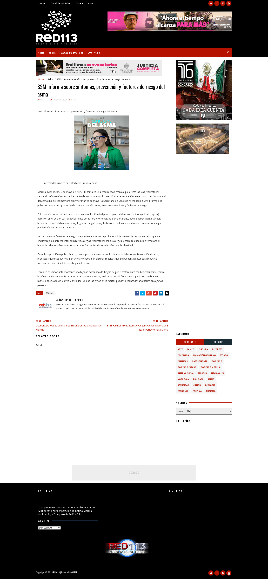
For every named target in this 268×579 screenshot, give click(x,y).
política (197, 391)
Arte (180, 349)
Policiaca (198, 379)
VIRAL (74, 572)
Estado (224, 355)
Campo (190, 349)
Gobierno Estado (187, 367)
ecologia (210, 385)
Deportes (217, 349)
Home (41, 3)
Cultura (203, 349)
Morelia (202, 373)
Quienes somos (84, 3)
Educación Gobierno (204, 355)
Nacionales (217, 373)
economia (183, 391)
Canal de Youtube (60, 3)
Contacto (94, 52)
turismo (211, 391)
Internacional (186, 373)
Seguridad (183, 385)
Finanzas (183, 361)
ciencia (197, 385)
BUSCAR (218, 342)
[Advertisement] (204, 178)
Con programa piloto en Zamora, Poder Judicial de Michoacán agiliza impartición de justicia (65, 502)
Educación (183, 355)
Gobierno (217, 361)
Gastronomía (199, 361)
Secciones (190, 342)
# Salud (49, 292)
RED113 (53, 52)
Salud (50, 79)
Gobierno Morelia (210, 367)
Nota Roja (183, 379)
